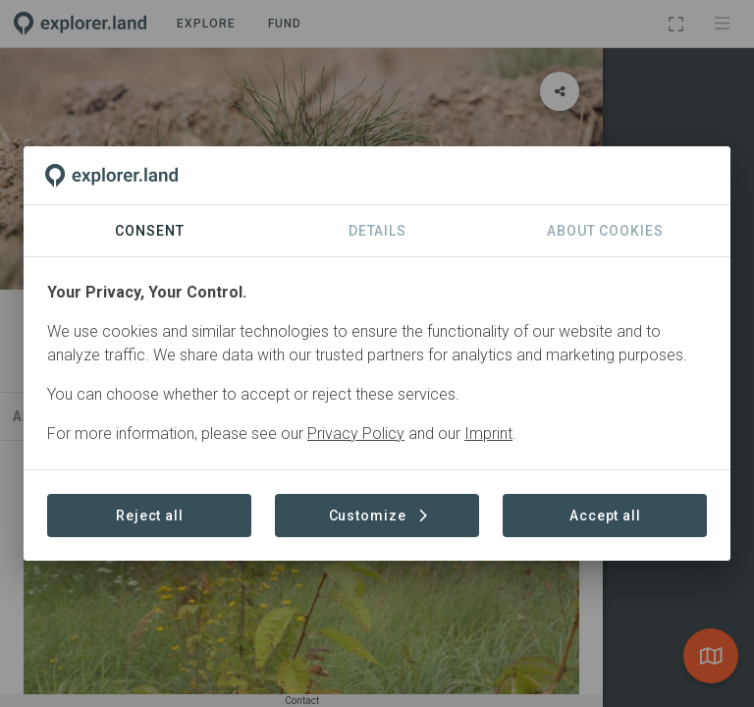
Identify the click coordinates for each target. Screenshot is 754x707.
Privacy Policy (355, 433)
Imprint (488, 433)
